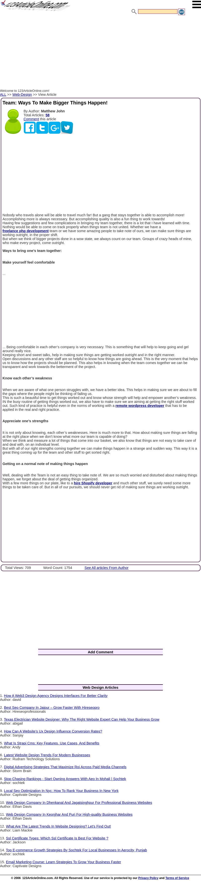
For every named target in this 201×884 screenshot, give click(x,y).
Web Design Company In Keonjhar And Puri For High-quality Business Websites (69, 814)
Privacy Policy (148, 878)
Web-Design (22, 95)
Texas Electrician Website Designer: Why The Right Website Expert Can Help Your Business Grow (81, 719)
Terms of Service (177, 878)
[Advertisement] (100, 52)
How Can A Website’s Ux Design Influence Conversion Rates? (53, 731)
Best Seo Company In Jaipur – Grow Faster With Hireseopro (52, 708)
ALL (3, 95)
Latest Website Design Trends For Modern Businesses (47, 755)
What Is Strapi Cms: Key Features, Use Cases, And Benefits (51, 743)
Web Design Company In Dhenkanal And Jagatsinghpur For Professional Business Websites (79, 803)
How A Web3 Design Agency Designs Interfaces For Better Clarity (56, 696)
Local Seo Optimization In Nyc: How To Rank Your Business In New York (61, 791)
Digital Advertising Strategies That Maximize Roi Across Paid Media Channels (65, 767)
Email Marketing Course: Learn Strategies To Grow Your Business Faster (63, 862)
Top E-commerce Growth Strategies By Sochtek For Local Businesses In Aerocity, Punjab (76, 850)
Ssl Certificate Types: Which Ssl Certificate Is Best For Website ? (57, 838)
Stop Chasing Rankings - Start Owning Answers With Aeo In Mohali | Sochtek (65, 779)
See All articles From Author (107, 568)
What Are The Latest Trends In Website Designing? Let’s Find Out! (58, 826)
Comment (31, 119)
